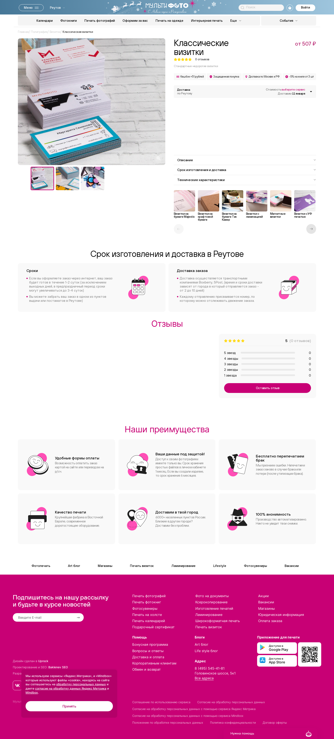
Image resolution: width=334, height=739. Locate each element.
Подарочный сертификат (153, 627)
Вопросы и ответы (148, 651)
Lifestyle (219, 566)
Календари (44, 20)
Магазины (105, 566)
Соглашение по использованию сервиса (161, 702)
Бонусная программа (150, 644)
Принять (69, 706)
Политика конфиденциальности (233, 722)
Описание (246, 160)
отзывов (202, 59)
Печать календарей (148, 621)
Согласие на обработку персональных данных (231, 702)
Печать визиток (142, 566)
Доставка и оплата (148, 657)
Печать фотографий (99, 20)
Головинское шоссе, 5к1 (215, 673)
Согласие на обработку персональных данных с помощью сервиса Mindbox (187, 715)
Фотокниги (68, 20)
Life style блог (206, 651)
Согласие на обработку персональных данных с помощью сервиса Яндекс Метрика (194, 709)
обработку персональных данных (81, 684)
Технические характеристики (246, 180)
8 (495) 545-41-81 (210, 668)
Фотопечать (41, 566)
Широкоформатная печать (217, 621)
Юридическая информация (281, 614)
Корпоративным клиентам (154, 663)
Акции (263, 596)
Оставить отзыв (267, 388)
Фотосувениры (255, 566)
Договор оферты (275, 722)
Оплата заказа (270, 621)
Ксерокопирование (211, 602)
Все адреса (204, 678)
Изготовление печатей (214, 608)
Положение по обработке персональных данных (167, 722)
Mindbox (32, 692)
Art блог (74, 566)
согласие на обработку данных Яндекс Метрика (70, 688)
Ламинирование (183, 566)
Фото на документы (212, 596)
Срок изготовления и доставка (246, 170)
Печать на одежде (169, 20)
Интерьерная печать (207, 20)
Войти (305, 7)
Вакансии (292, 566)
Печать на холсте (147, 614)
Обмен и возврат (146, 669)
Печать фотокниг (146, 602)
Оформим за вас (135, 20)
